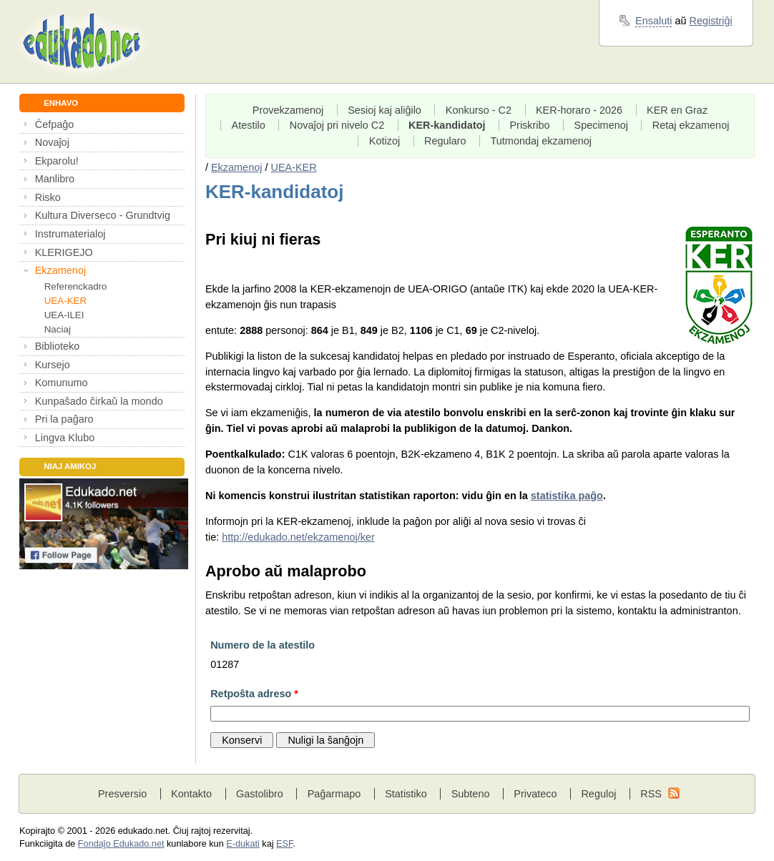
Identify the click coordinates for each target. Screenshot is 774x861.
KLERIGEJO (64, 252)
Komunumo (61, 382)
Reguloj (598, 794)
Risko (48, 197)
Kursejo (52, 364)
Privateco (535, 794)
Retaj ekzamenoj (691, 125)
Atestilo (248, 125)
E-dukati (243, 844)
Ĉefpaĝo (54, 124)
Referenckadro (75, 286)
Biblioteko (57, 346)
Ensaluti (653, 20)
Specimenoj (601, 125)
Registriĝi (711, 20)
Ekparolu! (57, 161)
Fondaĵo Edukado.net (121, 844)
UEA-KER (65, 300)
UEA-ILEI (64, 315)
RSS (651, 794)
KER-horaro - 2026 (579, 110)
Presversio (122, 794)
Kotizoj (384, 141)
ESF (284, 844)
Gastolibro (259, 794)
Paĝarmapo (334, 794)
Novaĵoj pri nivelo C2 (337, 125)
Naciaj (57, 329)
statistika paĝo (567, 495)
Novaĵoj (52, 142)
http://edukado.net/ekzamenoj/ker (298, 537)
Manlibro (54, 178)
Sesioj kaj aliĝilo (384, 110)
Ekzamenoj (60, 270)
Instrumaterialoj (70, 234)
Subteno (470, 794)
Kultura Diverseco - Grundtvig (102, 215)
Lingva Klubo (64, 437)
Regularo (445, 141)
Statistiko (406, 794)
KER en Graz (677, 110)
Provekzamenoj (288, 110)
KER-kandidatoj (447, 125)
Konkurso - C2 (478, 110)
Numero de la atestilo (262, 645)
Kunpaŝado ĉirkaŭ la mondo (99, 401)
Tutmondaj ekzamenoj (541, 141)
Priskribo (529, 125)
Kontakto (191, 794)
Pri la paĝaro (64, 419)
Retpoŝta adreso (254, 693)
